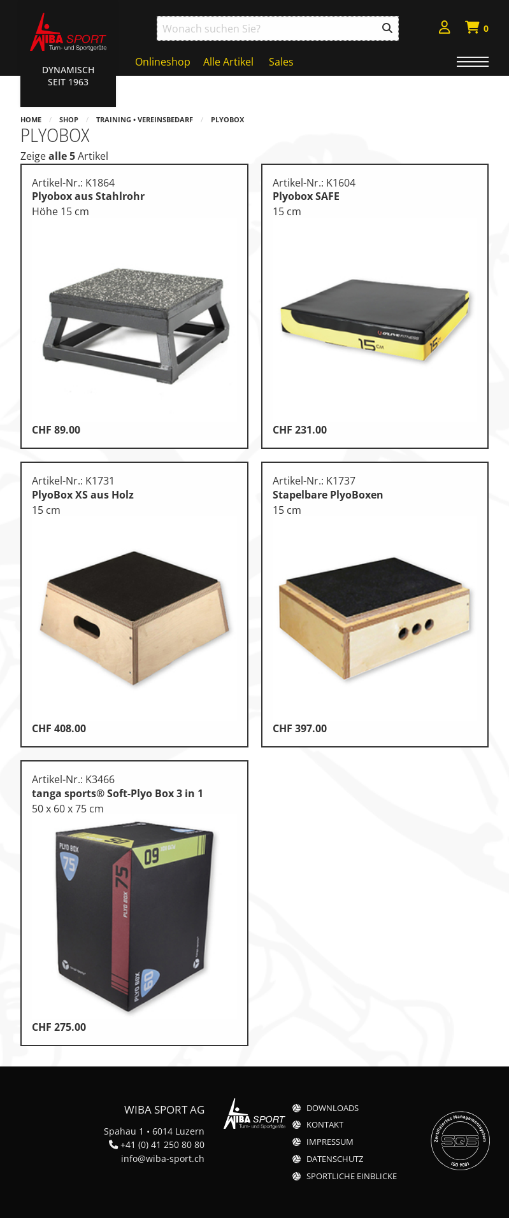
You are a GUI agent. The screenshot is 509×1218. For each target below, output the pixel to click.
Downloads (332, 1108)
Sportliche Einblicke (351, 1176)
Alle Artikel (228, 62)
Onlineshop (162, 62)
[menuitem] (444, 29)
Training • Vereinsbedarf (144, 119)
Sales (281, 62)
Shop (68, 119)
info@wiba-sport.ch (162, 1158)
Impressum (330, 1142)
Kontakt (324, 1125)
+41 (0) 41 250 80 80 (162, 1144)
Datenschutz (334, 1159)
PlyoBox (227, 119)
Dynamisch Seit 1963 (68, 76)
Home (30, 119)
